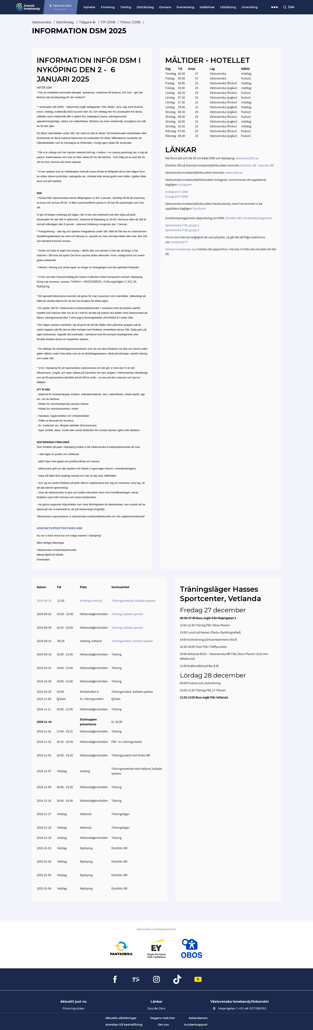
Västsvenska (41, 22)
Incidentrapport (196, 1024)
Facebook (199, 208)
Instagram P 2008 (176, 196)
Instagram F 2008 (176, 192)
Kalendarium (198, 1018)
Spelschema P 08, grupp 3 (182, 230)
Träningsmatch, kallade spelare (132, 641)
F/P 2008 (108, 22)
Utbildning (228, 7)
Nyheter (89, 7)
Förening (108, 7)
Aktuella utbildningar (121, 1018)
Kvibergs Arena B (91, 601)
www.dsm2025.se (247, 158)
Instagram (185, 184)
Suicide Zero (156, 1008)
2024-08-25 (44, 601)
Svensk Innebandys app (181, 249)
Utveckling (250, 7)
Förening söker (73, 1008)
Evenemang (185, 7)
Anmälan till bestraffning (123, 1024)
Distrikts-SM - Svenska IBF (257, 165)
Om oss (163, 1024)
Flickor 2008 (130, 22)
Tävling (125, 7)
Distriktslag (145, 7)
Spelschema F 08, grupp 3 (182, 225)
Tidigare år (87, 22)
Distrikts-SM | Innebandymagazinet (248, 218)
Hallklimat (207, 7)
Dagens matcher (162, 1018)
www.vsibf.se (233, 172)
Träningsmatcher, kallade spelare (133, 601)
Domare (165, 7)
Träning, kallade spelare (127, 614)
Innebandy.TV (179, 242)
